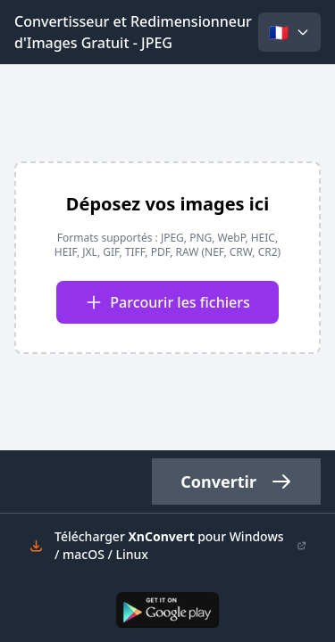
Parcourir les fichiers (167, 302)
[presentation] (167, 257)
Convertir (236, 481)
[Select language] (289, 32)
